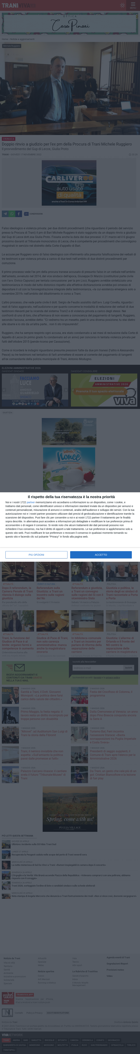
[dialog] (70, 527)
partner (31, 502)
